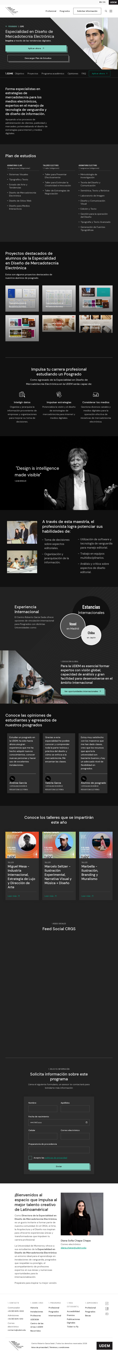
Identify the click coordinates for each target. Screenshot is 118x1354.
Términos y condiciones (59, 1347)
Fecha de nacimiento (38, 1116)
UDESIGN (34, 1319)
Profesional (51, 11)
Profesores (35, 1315)
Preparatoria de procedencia (42, 1144)
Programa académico (53, 73)
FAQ (84, 73)
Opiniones (73, 73)
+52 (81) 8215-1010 (15, 1319)
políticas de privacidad (56, 1157)
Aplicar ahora (34, 48)
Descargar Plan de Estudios (38, 58)
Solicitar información (87, 11)
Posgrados (65, 11)
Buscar (106, 11)
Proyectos (33, 73)
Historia (34, 1307)
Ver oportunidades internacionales (81, 691)
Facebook (106, 1308)
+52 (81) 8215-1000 (16, 1311)
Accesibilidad (73, 1311)
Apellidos (65, 1102)
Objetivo (19, 73)
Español (101, 2)
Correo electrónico (70, 1130)
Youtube (106, 1313)
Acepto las (50, 1158)
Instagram (106, 1303)
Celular (31, 1130)
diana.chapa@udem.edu (73, 1247)
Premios (71, 1315)
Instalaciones (36, 1311)
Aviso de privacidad (39, 1347)
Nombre (32, 1102)
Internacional (55, 1315)
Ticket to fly (72, 1326)
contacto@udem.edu (17, 1330)
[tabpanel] (23, 187)
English (104, 2)
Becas (88, 1315)
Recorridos (35, 1330)
